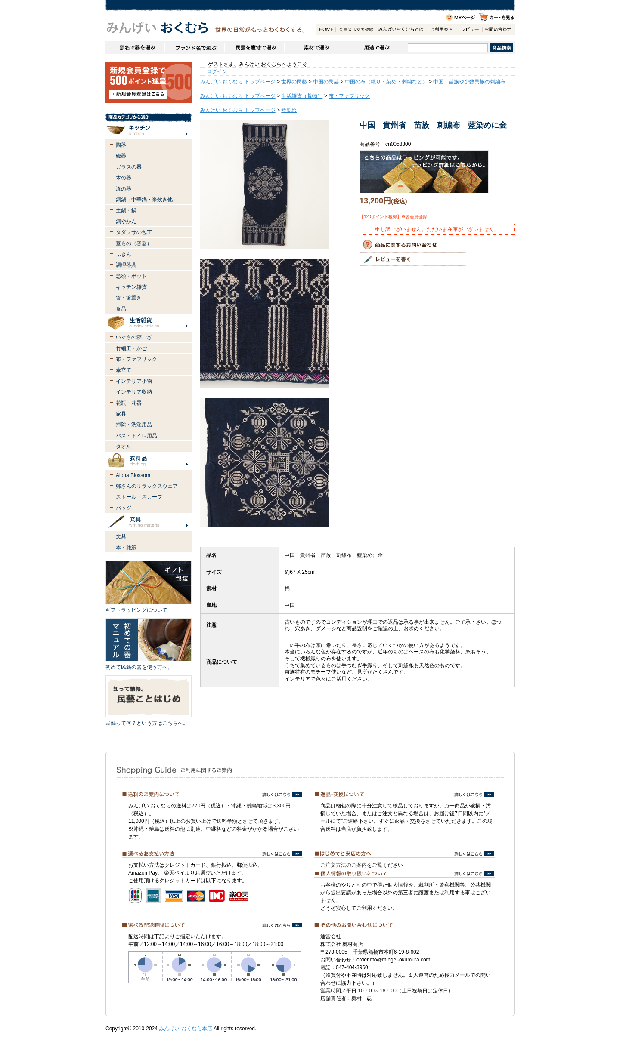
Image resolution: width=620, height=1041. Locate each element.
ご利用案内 (442, 29)
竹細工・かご (131, 348)
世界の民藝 (294, 82)
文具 (121, 536)
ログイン (217, 71)
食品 (121, 309)
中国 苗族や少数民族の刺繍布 (469, 82)
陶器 (121, 145)
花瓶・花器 (129, 403)
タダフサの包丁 (134, 232)
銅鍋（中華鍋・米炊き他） (147, 200)
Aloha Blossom (133, 475)
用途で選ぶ (376, 47)
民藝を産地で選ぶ (254, 47)
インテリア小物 (134, 381)
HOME (325, 29)
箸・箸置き (129, 298)
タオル (123, 447)
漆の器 (123, 189)
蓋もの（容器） (134, 243)
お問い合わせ (498, 29)
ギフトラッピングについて (136, 610)
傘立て (123, 370)
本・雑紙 (126, 548)
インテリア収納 (134, 392)
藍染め (289, 110)
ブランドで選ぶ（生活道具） (194, 47)
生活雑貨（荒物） (301, 96)
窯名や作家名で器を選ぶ (134, 47)
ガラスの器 (129, 167)
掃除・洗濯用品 (134, 425)
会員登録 (355, 29)
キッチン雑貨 (131, 287)
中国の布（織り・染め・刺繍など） (386, 82)
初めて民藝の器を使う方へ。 (139, 667)
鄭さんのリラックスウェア (147, 486)
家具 (121, 414)
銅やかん (126, 222)
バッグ (123, 508)
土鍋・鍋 (126, 210)
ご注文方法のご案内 (343, 865)
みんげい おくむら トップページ (238, 82)
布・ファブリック (136, 359)
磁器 (121, 156)
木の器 (123, 178)
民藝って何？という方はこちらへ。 (146, 723)
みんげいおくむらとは (401, 29)
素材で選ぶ (314, 47)
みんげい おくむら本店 (185, 1029)
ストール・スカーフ (139, 497)
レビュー (470, 29)
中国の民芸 (326, 82)
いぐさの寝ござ (134, 337)
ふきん (123, 254)
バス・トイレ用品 (136, 436)
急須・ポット (131, 276)
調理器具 (126, 265)
